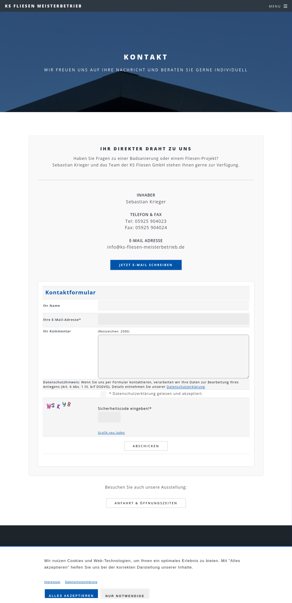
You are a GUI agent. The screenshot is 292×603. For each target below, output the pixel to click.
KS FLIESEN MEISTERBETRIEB (43, 6)
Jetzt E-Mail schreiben (146, 265)
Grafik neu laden (111, 432)
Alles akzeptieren (71, 596)
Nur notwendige (125, 596)
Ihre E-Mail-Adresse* (62, 319)
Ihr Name (51, 305)
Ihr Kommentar (57, 331)
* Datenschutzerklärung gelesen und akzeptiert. (156, 393)
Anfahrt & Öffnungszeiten (146, 503)
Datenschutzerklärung (186, 386)
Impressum (52, 582)
